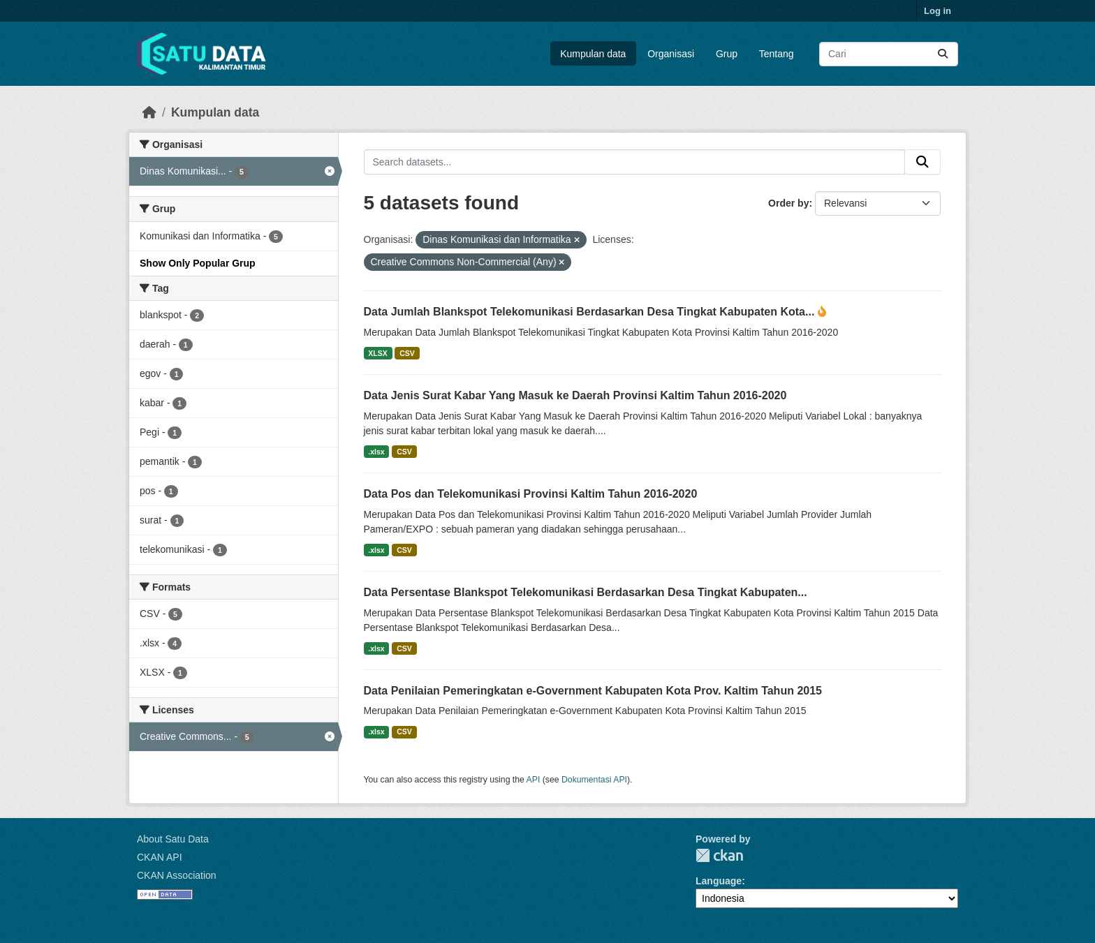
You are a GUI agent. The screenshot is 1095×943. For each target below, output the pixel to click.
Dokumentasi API (594, 780)
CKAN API (159, 857)
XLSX (377, 353)
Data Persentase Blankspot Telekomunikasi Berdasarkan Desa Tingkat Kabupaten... (585, 592)
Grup (726, 53)
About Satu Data (173, 839)
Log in (937, 11)
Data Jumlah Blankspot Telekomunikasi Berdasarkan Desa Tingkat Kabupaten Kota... (591, 312)
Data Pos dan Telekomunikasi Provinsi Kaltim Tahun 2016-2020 (531, 494)
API (534, 780)
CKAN (719, 855)
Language (719, 880)
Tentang (776, 53)
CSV (407, 353)
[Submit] (943, 54)
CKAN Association (176, 875)
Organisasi (670, 53)
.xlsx (376, 451)
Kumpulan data (593, 53)
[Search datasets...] (888, 54)
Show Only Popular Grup (198, 263)
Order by (788, 203)
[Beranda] (149, 112)
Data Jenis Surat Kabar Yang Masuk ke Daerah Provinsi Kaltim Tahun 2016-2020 (575, 395)
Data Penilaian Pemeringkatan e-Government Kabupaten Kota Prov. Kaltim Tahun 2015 (593, 691)
